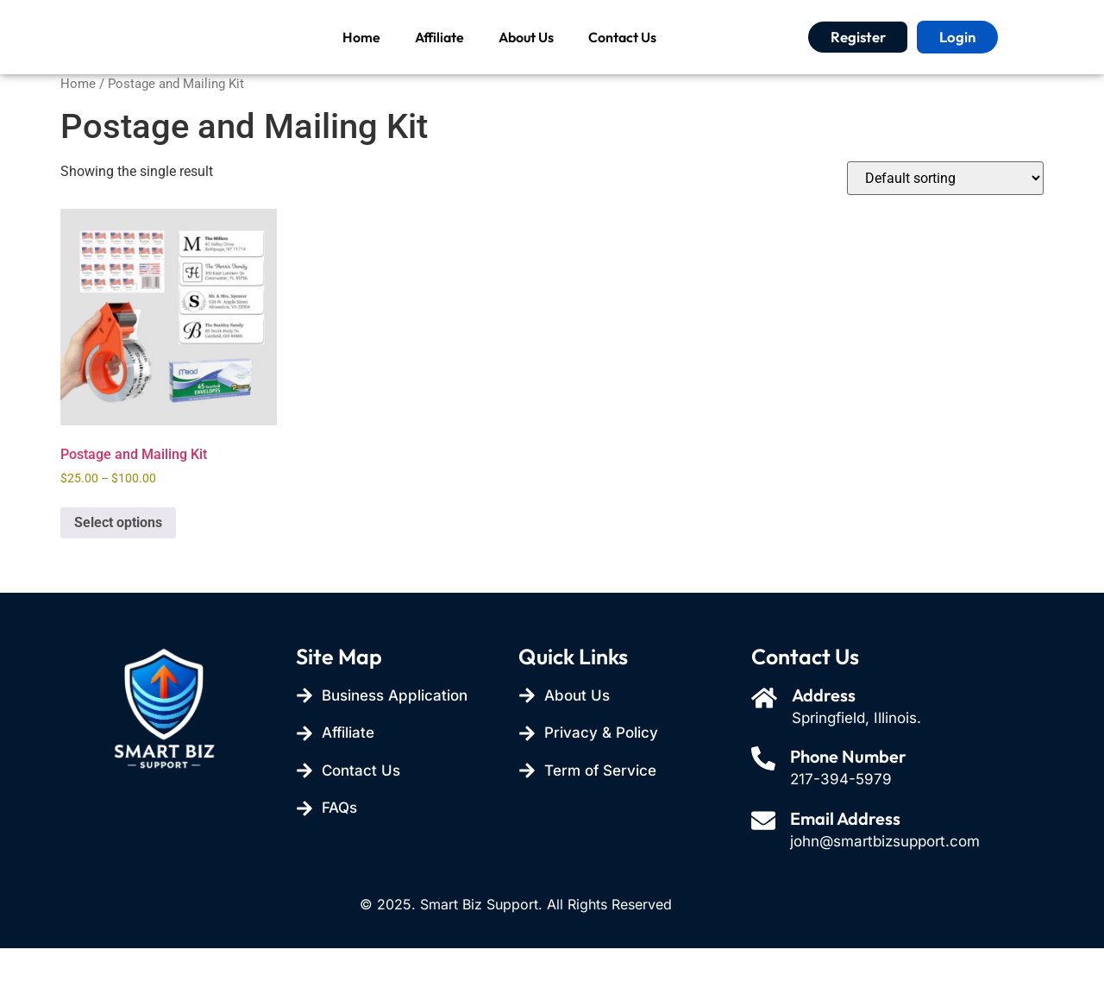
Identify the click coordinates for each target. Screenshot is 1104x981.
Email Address (849, 851)
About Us (526, 53)
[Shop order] (945, 211)
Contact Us (622, 53)
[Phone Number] (765, 793)
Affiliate (439, 53)
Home (361, 53)
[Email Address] (765, 855)
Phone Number (852, 789)
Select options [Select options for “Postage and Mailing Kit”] (118, 555)
